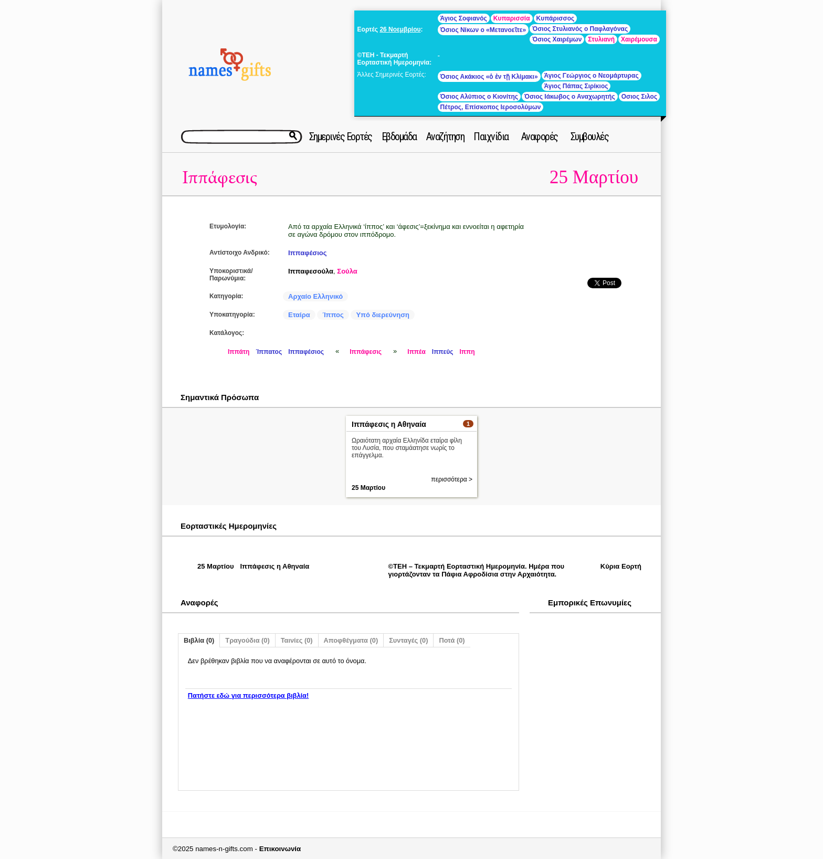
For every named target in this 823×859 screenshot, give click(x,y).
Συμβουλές (590, 136)
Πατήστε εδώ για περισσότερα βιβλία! (248, 695)
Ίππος (332, 315)
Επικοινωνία (280, 849)
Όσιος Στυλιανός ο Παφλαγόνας (580, 29)
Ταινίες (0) (297, 640)
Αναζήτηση (445, 136)
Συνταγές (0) (408, 640)
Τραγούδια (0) (247, 640)
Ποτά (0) (452, 640)
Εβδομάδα (399, 136)
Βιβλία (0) (199, 640)
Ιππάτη (238, 351)
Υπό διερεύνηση (382, 315)
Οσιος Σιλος (639, 96)
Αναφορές (539, 136)
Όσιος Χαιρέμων (557, 39)
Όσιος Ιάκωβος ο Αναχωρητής (569, 96)
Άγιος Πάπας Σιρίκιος (576, 86)
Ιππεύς (442, 351)
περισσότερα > (451, 479)
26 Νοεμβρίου (399, 29)
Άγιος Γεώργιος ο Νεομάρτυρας (591, 75)
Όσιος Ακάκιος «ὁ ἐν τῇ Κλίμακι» (489, 76)
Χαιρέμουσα (639, 39)
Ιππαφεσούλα (310, 271)
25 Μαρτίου (594, 177)
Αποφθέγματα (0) (351, 640)
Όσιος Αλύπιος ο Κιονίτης (479, 96)
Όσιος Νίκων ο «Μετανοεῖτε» (483, 30)
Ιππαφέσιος (307, 253)
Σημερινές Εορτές (340, 136)
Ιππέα (416, 351)
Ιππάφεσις (219, 177)
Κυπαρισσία (511, 18)
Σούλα (347, 271)
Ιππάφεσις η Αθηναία (389, 424)
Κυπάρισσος (555, 18)
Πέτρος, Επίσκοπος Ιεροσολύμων (490, 107)
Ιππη (466, 351)
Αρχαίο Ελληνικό (315, 296)
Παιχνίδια (491, 136)
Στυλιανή (601, 39)
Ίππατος (269, 351)
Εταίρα (299, 315)
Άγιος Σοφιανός (463, 18)
